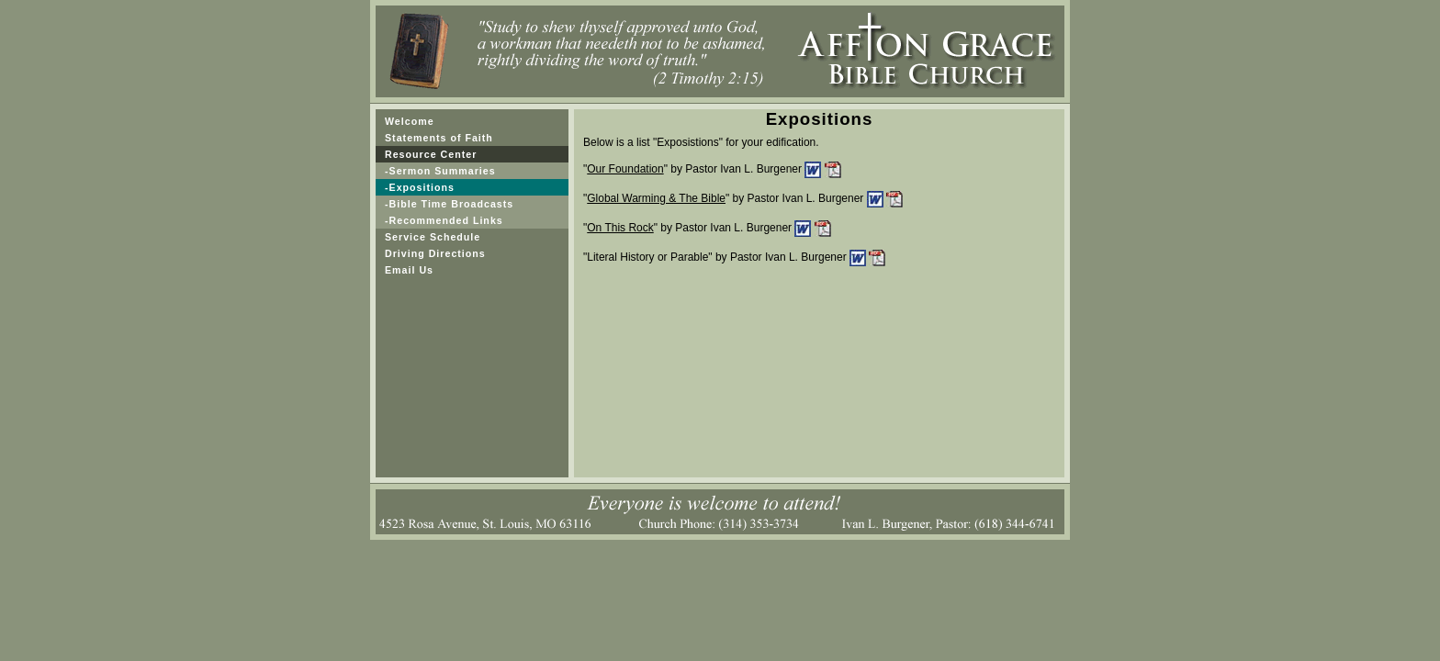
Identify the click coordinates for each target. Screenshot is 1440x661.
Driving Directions (435, 253)
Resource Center (431, 154)
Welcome (409, 121)
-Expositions (420, 187)
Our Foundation (625, 168)
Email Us (409, 269)
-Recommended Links (444, 220)
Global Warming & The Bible (656, 198)
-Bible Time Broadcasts (449, 203)
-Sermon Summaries (440, 170)
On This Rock (620, 227)
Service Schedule (432, 236)
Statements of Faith (439, 137)
